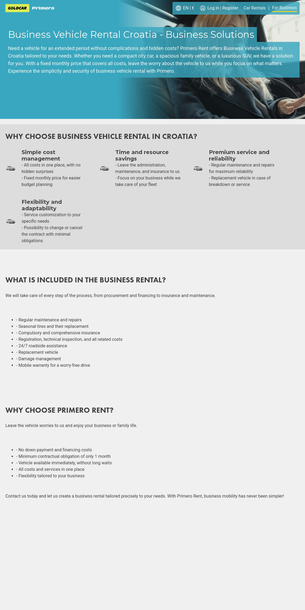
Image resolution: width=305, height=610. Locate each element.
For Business (284, 7)
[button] (184, 8)
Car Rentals (254, 8)
